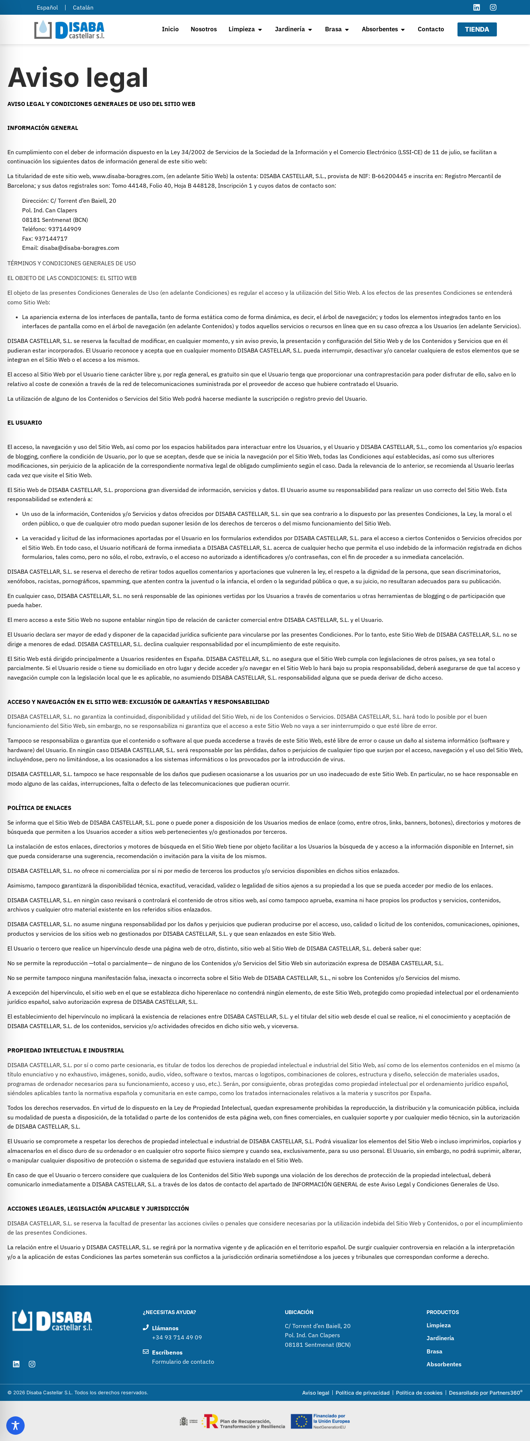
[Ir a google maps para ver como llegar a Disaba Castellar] (348, 1335)
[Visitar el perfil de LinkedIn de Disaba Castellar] (476, 7)
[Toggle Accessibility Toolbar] (15, 1425)
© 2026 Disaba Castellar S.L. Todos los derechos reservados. (77, 1392)
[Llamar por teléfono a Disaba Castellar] (206, 1333)
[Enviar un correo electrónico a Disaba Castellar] (206, 1357)
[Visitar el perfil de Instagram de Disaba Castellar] (493, 7)
